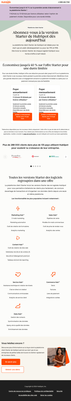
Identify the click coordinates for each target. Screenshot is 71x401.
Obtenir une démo (14, 369)
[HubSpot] (6, 2)
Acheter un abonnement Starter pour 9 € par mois (22, 116)
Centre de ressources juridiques (20, 391)
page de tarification (29, 134)
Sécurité (59, 391)
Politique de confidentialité (43, 391)
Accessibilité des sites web (27, 395)
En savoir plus (12, 361)
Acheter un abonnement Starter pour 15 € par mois (48, 116)
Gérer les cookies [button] (46, 395)
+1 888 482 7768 (64, 2)
